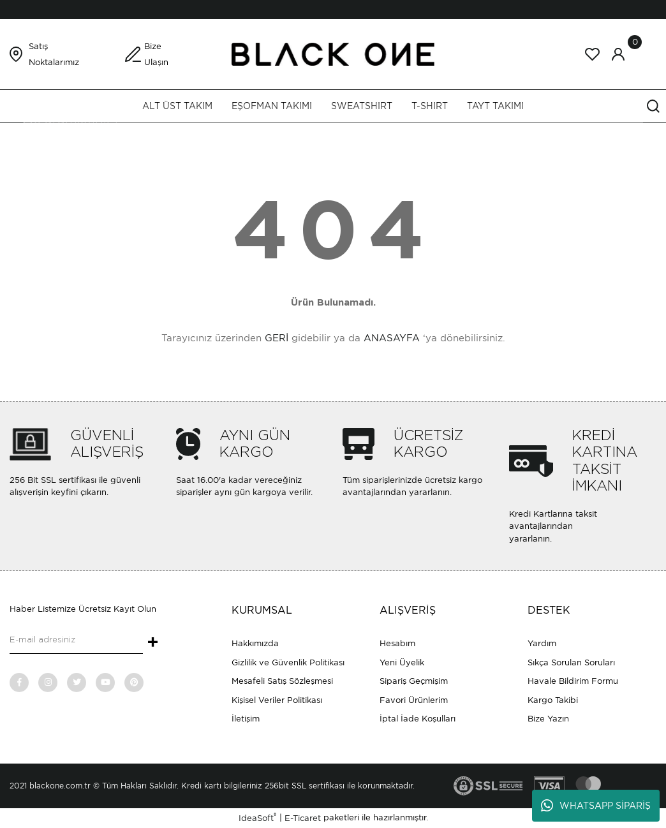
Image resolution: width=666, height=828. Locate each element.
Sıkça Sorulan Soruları (571, 662)
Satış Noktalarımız (54, 54)
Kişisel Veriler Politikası (277, 700)
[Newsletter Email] (76, 641)
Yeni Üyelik (402, 662)
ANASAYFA (392, 338)
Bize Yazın (548, 718)
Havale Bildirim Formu (573, 681)
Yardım (542, 643)
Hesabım (397, 643)
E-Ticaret (303, 818)
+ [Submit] (153, 643)
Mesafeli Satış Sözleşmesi (282, 681)
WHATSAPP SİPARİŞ (596, 806)
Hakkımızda (255, 643)
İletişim (246, 718)
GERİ (276, 338)
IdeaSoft (257, 817)
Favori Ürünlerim (414, 700)
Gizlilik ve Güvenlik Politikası (288, 662)
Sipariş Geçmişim (414, 681)
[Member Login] (618, 54)
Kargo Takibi (553, 700)
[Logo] (333, 53)
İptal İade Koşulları (417, 718)
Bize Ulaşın (156, 54)
